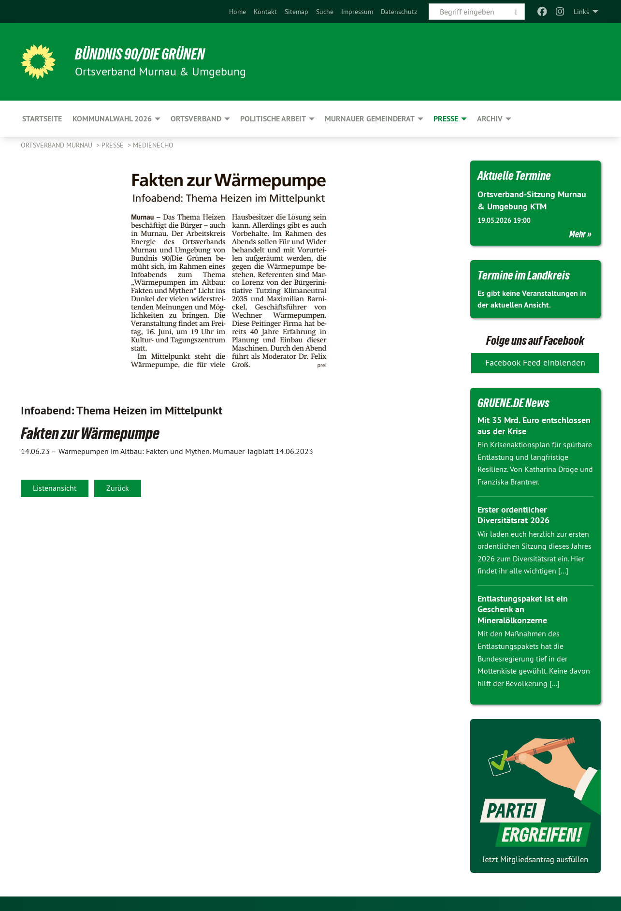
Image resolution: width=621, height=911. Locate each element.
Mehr (577, 234)
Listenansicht (54, 488)
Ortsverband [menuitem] (196, 119)
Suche (324, 11)
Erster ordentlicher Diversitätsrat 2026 (513, 515)
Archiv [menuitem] (490, 119)
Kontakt (265, 11)
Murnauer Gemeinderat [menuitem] (370, 119)
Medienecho (153, 145)
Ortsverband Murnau (57, 145)
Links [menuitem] (581, 11)
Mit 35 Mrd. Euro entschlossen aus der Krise (534, 425)
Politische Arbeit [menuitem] (273, 119)
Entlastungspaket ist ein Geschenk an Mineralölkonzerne (522, 609)
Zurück (117, 488)
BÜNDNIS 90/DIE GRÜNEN (140, 54)
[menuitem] (237, 11)
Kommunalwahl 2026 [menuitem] (112, 119)
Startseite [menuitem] (42, 119)
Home (237, 11)
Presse (113, 145)
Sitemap (296, 11)
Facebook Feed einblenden (535, 362)
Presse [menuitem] (445, 119)
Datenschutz (399, 11)
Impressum (357, 11)
